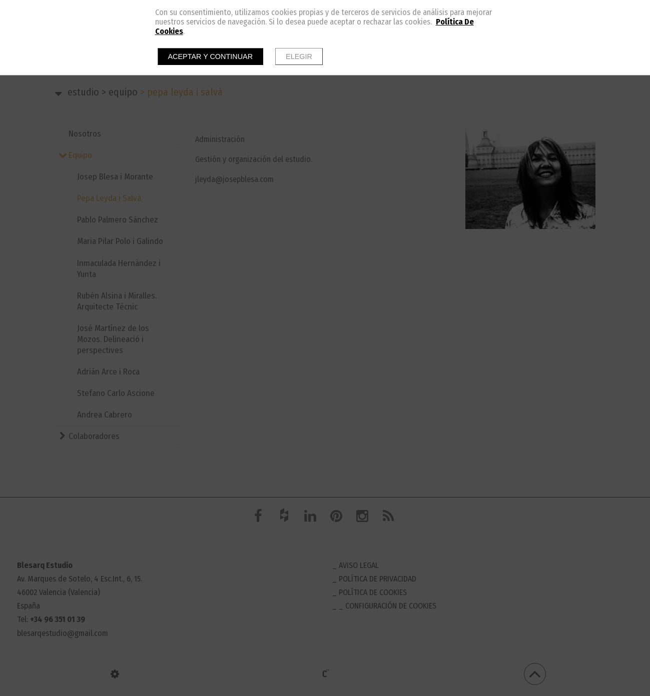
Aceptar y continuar (210, 56)
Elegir (299, 56)
